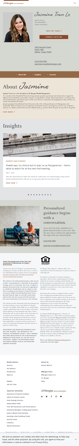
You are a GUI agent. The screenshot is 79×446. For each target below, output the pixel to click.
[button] (76, 439)
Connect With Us (46, 365)
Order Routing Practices (15, 400)
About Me (22, 75)
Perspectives (11, 372)
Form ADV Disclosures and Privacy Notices (21, 407)
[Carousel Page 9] (50, 194)
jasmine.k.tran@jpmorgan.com (48, 64)
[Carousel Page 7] (45, 194)
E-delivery (10, 423)
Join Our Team (12, 384)
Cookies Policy (49, 432)
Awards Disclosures (13, 426)
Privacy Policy (42, 442)
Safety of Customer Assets (16, 397)
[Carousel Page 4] (36, 194)
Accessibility (37, 432)
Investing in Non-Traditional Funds (18, 416)
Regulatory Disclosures (65, 432)
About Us (10, 375)
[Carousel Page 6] (42, 194)
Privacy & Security (11, 432)
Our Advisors (11, 368)
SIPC (48, 322)
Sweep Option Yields (14, 403)
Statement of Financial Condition (18, 394)
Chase (43, 381)
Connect (52, 75)
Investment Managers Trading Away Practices (22, 410)
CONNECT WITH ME (54, 37)
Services (10, 365)
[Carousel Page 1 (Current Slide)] (28, 194)
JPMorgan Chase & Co (48, 375)
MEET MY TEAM (53, 31)
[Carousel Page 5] (39, 194)
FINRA (42, 322)
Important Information (62, 340)
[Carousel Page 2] (31, 194)
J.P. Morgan (45, 378)
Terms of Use (25, 432)
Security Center (12, 419)
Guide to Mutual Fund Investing (17, 413)
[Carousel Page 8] (47, 194)
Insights (38, 75)
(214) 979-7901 (50, 241)
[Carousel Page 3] (33, 194)
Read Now (11, 183)
